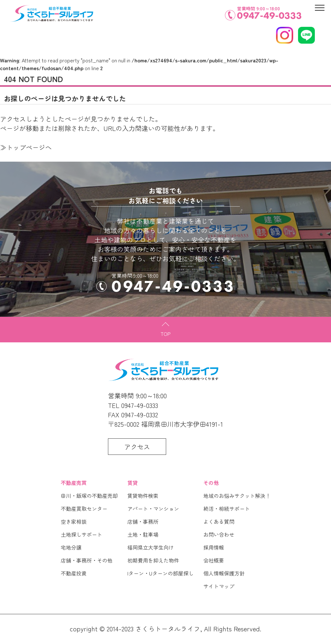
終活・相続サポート (226, 508)
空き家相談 (74, 521)
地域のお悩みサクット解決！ (237, 495)
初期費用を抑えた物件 (153, 560)
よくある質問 (218, 521)
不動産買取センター (84, 508)
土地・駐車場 (142, 534)
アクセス (137, 446)
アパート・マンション (153, 508)
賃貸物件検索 (142, 495)
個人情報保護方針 (224, 573)
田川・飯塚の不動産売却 (89, 495)
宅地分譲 (71, 547)
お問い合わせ (218, 534)
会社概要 (213, 560)
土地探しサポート (81, 534)
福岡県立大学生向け (150, 547)
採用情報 (213, 547)
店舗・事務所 (142, 521)
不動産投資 (74, 573)
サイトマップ (218, 586)
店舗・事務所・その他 (86, 560)
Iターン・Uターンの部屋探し (160, 573)
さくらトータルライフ (167, 628)
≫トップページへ (26, 147)
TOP (166, 334)
